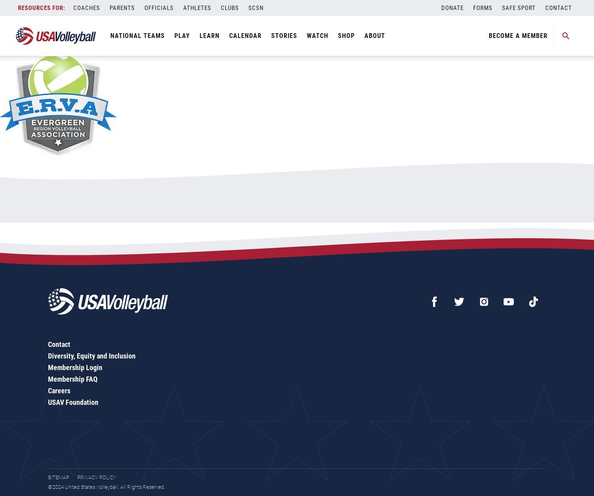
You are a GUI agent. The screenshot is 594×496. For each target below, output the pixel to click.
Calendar (245, 36)
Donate (452, 8)
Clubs (230, 8)
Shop (346, 36)
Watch (317, 36)
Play (182, 36)
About (374, 36)
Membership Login (75, 367)
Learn (210, 36)
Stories (284, 36)
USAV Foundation (73, 402)
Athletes (197, 8)
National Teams (137, 36)
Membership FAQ (73, 379)
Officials (159, 8)
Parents (122, 8)
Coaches (86, 8)
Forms (482, 8)
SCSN (256, 8)
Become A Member (518, 36)
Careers (59, 390)
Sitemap (58, 477)
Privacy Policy (96, 477)
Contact (558, 8)
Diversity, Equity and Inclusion (92, 356)
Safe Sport (519, 8)
